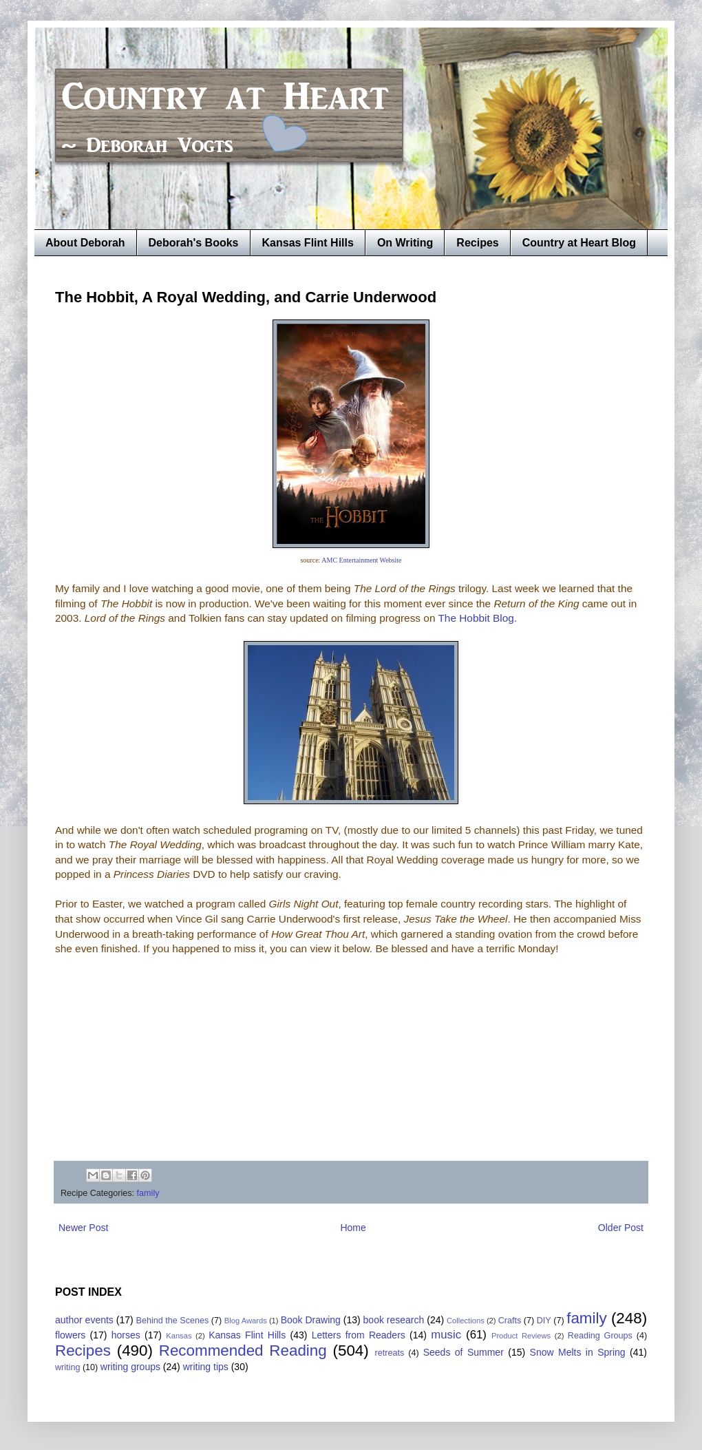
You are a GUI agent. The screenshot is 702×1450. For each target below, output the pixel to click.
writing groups (130, 1366)
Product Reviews (521, 1336)
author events (84, 1319)
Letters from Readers (358, 1335)
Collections (466, 1320)
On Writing (405, 243)
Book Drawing (311, 1319)
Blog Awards (245, 1320)
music (446, 1334)
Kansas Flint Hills (308, 243)
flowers (70, 1335)
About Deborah (85, 243)
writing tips (205, 1366)
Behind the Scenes (172, 1320)
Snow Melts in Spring (578, 1352)
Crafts (510, 1320)
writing (67, 1367)
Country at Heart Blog (579, 243)
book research (394, 1319)
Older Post (621, 1227)
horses (125, 1335)
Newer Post (83, 1227)
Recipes (477, 243)
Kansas (178, 1336)
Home (352, 1227)
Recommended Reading (243, 1350)
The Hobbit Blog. (477, 618)
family (148, 1193)
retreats (390, 1353)
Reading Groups (600, 1336)
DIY (544, 1320)
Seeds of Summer (463, 1352)
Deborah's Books (194, 243)
